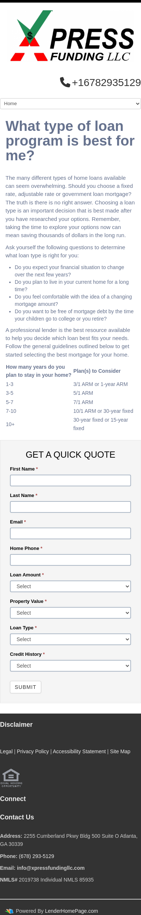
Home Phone (26, 548)
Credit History (27, 654)
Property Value (28, 601)
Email (18, 522)
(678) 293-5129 (36, 856)
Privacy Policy (33, 751)
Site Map (120, 751)
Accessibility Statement (79, 751)
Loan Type (23, 627)
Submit (25, 687)
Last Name (23, 495)
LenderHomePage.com (71, 911)
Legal (6, 751)
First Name (24, 469)
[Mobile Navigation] (70, 103)
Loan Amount (27, 575)
